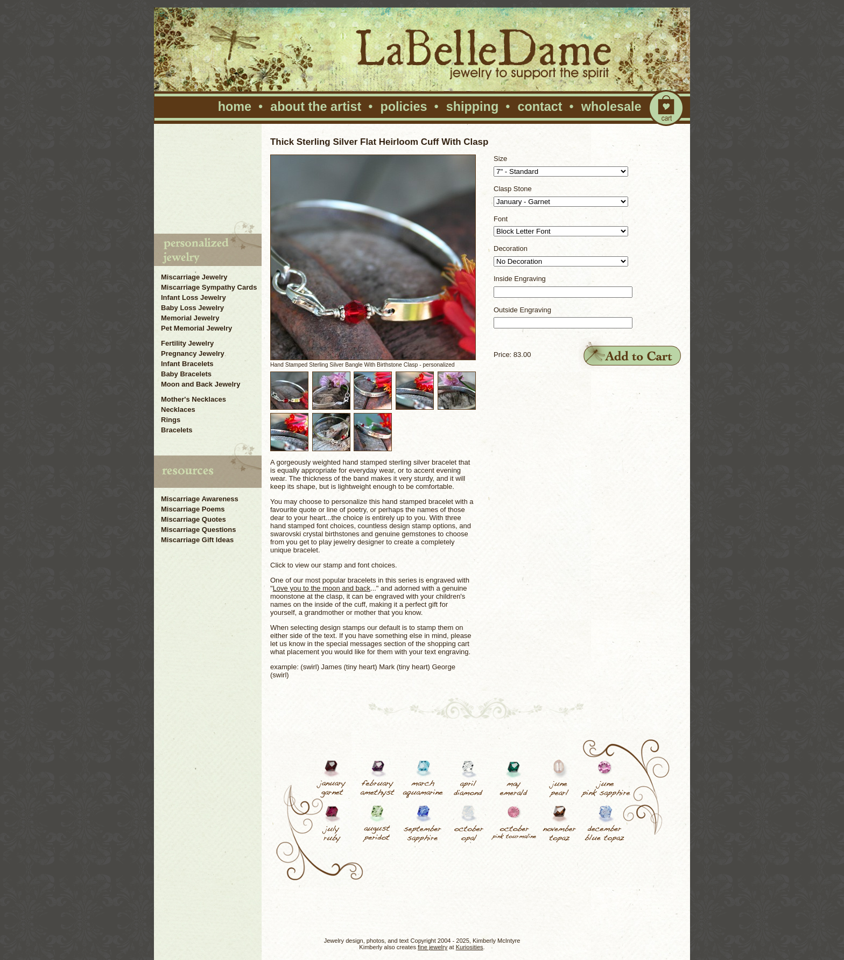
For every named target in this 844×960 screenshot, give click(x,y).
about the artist (315, 107)
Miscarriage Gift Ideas (197, 540)
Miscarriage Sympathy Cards (209, 287)
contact (539, 107)
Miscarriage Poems (193, 509)
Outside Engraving (522, 310)
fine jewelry (432, 947)
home (234, 107)
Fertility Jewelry (187, 343)
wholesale (611, 107)
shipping (472, 107)
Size (500, 159)
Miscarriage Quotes (193, 519)
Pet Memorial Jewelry (196, 328)
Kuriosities (469, 947)
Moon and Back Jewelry (200, 384)
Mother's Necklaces (193, 399)
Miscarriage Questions (198, 529)
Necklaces (178, 409)
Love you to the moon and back (321, 588)
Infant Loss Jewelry (193, 297)
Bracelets (177, 430)
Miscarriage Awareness (199, 499)
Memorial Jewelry (190, 318)
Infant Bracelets (187, 364)
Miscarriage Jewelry (194, 277)
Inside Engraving (520, 279)
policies (403, 107)
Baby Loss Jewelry (192, 308)
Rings (170, 420)
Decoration (511, 248)
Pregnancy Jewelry (192, 353)
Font (501, 219)
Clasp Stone (513, 189)
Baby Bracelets (186, 374)
